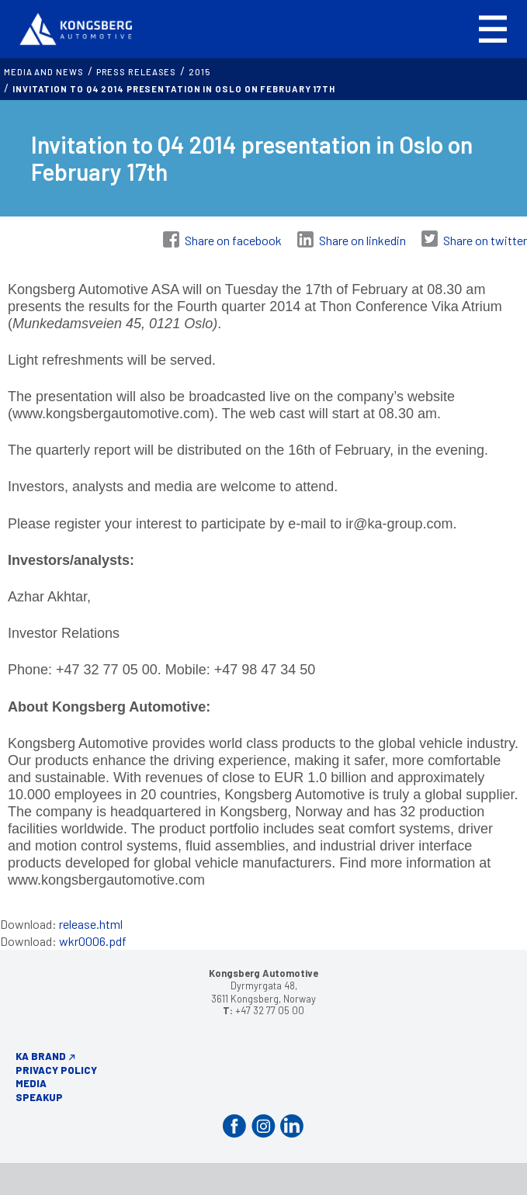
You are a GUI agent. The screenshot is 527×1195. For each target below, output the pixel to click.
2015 (199, 72)
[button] (493, 29)
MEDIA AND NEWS (44, 72)
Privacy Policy (56, 1070)
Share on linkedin (362, 240)
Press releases (136, 72)
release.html (91, 923)
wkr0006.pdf (93, 940)
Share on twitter (485, 240)
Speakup (39, 1097)
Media (31, 1083)
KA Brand (41, 1056)
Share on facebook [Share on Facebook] (233, 240)
